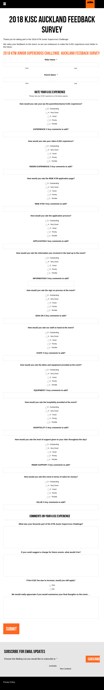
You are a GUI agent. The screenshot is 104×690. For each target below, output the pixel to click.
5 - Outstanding (53, 109)
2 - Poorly (53, 120)
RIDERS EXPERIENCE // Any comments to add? (51, 166)
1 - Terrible (53, 124)
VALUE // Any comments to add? (51, 502)
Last (75, 68)
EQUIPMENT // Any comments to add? (51, 390)
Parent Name (51, 75)
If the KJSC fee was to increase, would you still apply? (51, 580)
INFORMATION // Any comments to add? (51, 278)
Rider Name (51, 60)
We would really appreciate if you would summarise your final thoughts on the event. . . (51, 594)
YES (53, 585)
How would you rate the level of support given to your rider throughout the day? (51, 439)
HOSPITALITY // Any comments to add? (51, 428)
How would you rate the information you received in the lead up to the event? (51, 253)
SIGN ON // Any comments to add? (50, 316)
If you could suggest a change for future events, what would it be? (51, 552)
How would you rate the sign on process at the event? (51, 290)
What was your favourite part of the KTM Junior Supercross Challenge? (51, 524)
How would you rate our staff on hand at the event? (51, 328)
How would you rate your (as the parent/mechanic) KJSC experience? (51, 104)
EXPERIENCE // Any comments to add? (51, 129)
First (26, 68)
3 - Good (53, 116)
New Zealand (65, 669)
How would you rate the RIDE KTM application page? (51, 178)
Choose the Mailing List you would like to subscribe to (30, 659)
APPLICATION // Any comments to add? (51, 241)
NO (53, 589)
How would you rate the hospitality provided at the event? (51, 402)
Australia (52, 666)
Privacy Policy (9, 682)
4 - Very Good (53, 113)
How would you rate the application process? (50, 216)
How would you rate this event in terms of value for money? (51, 477)
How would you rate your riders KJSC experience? (51, 141)
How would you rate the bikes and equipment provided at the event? (51, 365)
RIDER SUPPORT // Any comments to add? (51, 465)
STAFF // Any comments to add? (50, 353)
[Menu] (4, 4)
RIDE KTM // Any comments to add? (51, 204)
